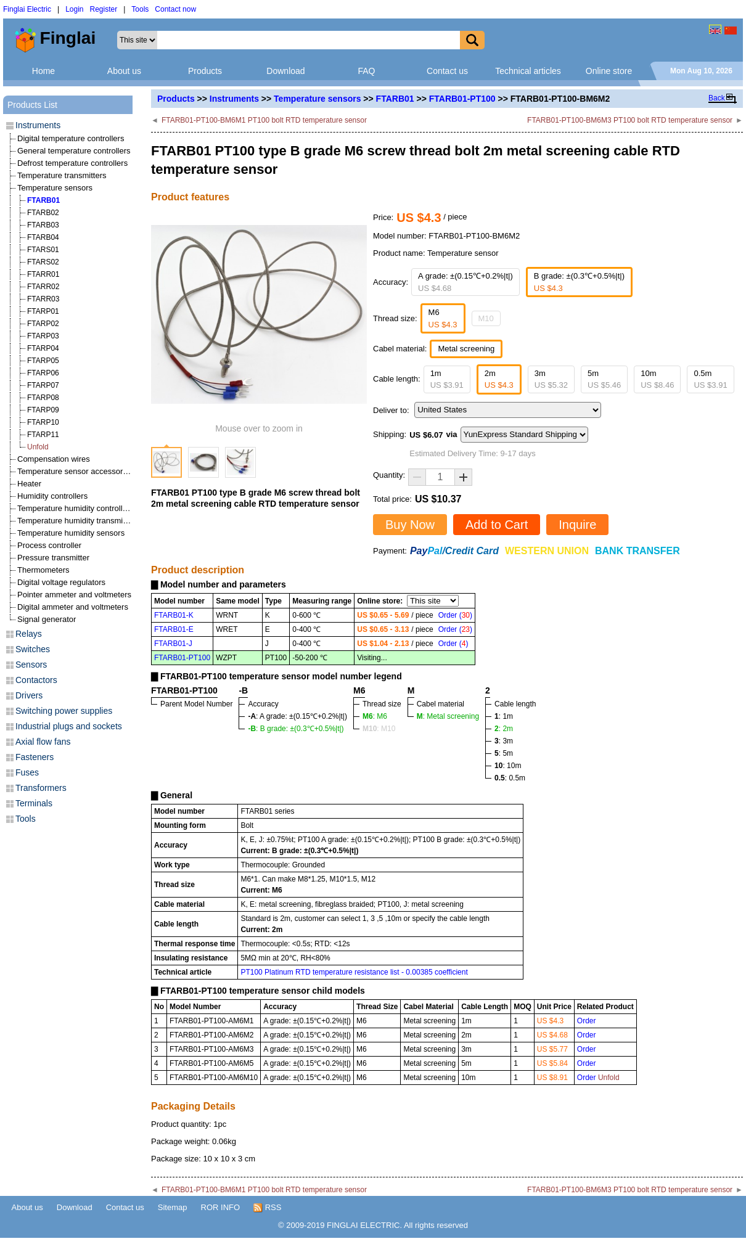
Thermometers (43, 570)
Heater (29, 483)
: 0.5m (509, 778)
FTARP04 (43, 348)
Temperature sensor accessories (75, 471)
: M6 (375, 716)
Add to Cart (496, 524)
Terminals (33, 803)
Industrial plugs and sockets (68, 726)
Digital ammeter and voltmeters (72, 607)
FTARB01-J (173, 643)
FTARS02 (43, 262)
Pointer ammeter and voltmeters (74, 594)
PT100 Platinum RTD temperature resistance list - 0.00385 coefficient (353, 972)
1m (447, 379)
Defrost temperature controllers (72, 163)
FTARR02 (43, 286)
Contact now (175, 9)
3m (551, 379)
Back (716, 98)
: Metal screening (448, 716)
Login (74, 9)
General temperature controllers (74, 150)
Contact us (447, 71)
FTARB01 (395, 99)
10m (657, 379)
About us (124, 71)
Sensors (31, 664)
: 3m (503, 741)
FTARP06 (43, 373)
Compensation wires (53, 459)
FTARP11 (43, 434)
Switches (32, 649)
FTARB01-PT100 (462, 99)
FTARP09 (43, 410)
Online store (609, 71)
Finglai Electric (27, 9)
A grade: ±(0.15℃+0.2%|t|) (465, 282)
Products (205, 71)
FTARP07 (43, 385)
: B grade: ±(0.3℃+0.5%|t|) (295, 728)
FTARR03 (43, 299)
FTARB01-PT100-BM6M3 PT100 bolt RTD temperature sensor (629, 120)
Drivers (29, 695)
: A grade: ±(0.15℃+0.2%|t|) (297, 716)
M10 (486, 318)
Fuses (27, 772)
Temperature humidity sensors (71, 533)
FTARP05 (43, 360)
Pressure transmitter (53, 557)
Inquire (577, 524)
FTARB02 (43, 212)
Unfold (38, 447)
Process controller (49, 545)
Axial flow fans (42, 742)
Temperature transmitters (62, 175)
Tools (140, 9)
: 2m (503, 728)
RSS (267, 1208)
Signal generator (46, 619)
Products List (32, 105)
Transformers (41, 788)
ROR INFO (220, 1207)
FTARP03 (43, 336)
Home (43, 71)
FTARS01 (43, 249)
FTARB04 (43, 237)
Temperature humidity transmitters (78, 520)
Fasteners (34, 757)
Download (285, 71)
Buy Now (410, 524)
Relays (28, 634)
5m (604, 379)
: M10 (379, 728)
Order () (455, 615)
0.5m (710, 379)
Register (104, 9)
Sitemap (172, 1207)
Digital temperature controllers (70, 138)
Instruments (234, 99)
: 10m (507, 765)
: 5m (503, 753)
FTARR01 (43, 274)
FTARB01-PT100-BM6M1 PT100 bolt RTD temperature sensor (264, 120)
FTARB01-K (174, 615)
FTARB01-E (174, 629)
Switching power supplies (63, 711)
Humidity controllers (52, 496)
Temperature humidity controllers (75, 508)
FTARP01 (43, 311)
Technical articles (528, 71)
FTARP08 (43, 397)
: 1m (503, 716)
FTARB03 (43, 225)
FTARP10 (43, 422)
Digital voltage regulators (61, 582)
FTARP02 (43, 323)
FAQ (366, 71)
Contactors (36, 680)
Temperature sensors (317, 99)
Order (586, 1021)
